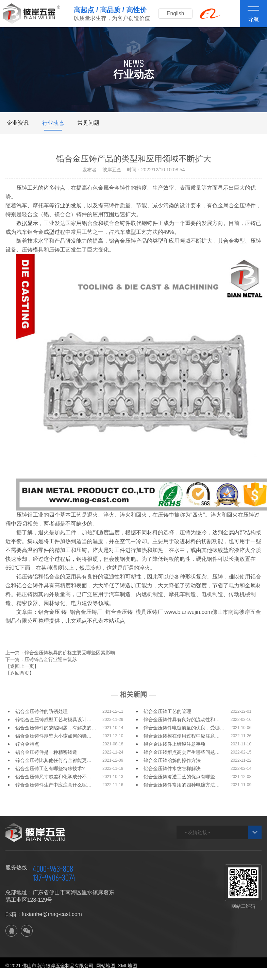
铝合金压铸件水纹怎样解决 (172, 768)
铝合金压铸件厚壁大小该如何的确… (53, 736)
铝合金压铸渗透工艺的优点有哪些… (182, 776)
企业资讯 (18, 123)
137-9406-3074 (54, 877)
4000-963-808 (53, 868)
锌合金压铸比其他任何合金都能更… (53, 760)
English (176, 13)
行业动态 (53, 123)
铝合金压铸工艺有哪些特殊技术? (50, 768)
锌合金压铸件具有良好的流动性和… (182, 719)
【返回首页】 (19, 673)
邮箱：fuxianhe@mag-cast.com (43, 914)
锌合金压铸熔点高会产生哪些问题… (182, 752)
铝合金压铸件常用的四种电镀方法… (182, 785)
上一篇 (60, 652)
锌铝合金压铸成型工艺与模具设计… (53, 719)
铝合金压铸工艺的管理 (167, 711)
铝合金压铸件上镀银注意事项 (174, 744)
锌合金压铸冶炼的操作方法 (172, 760)
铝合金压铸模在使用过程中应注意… (182, 736)
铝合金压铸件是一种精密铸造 (46, 752)
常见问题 (88, 123)
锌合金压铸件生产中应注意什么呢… (53, 785)
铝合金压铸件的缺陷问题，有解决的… (55, 727)
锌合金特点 (27, 744)
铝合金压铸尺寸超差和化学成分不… (53, 776)
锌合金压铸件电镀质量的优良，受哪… (184, 727)
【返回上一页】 (22, 666)
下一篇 (41, 659)
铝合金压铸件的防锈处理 (41, 711)
